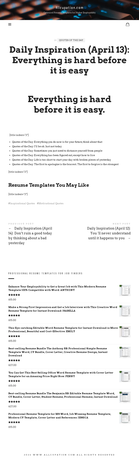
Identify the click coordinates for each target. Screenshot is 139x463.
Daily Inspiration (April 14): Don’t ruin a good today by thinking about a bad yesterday (39, 234)
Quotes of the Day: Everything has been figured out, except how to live (53, 155)
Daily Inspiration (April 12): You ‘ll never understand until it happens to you (100, 231)
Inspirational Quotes (22, 203)
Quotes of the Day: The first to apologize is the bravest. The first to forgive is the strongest (65, 164)
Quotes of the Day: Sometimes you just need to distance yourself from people (57, 150)
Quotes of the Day (71, 40)
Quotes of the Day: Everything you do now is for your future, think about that (57, 142)
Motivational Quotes (51, 203)
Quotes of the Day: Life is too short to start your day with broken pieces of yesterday (61, 159)
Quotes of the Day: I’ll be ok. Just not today (37, 146)
